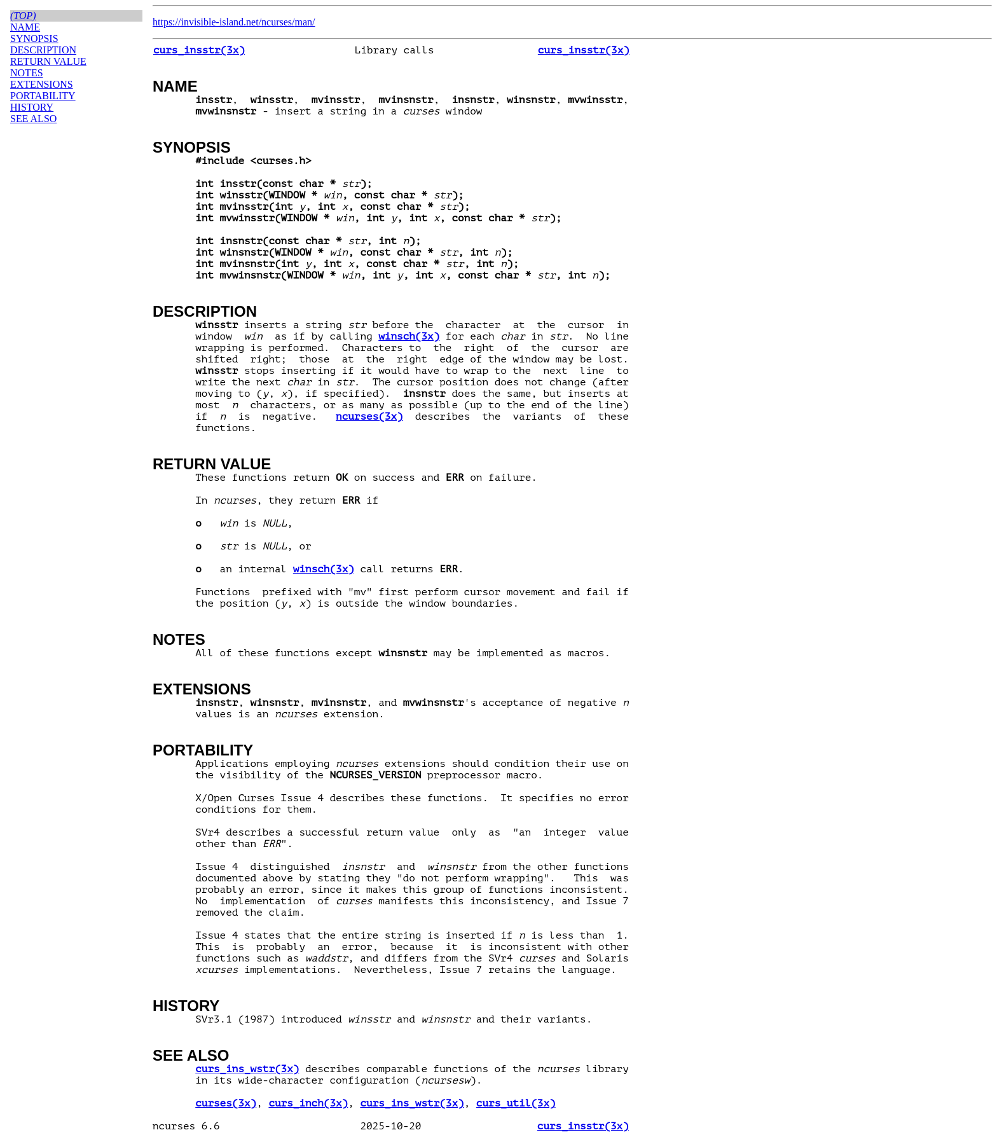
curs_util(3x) (516, 1103)
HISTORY (186, 1005)
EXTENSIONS (202, 689)
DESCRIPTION (205, 311)
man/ (305, 22)
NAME (175, 86)
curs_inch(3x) (308, 1103)
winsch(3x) (408, 336)
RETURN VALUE (212, 463)
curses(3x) (225, 1103)
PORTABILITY (203, 750)
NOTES (179, 639)
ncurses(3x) (369, 416)
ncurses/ (277, 22)
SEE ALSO (191, 1055)
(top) (23, 15)
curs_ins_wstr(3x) (247, 1069)
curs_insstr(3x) (199, 50)
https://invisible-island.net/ (207, 22)
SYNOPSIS (192, 147)
